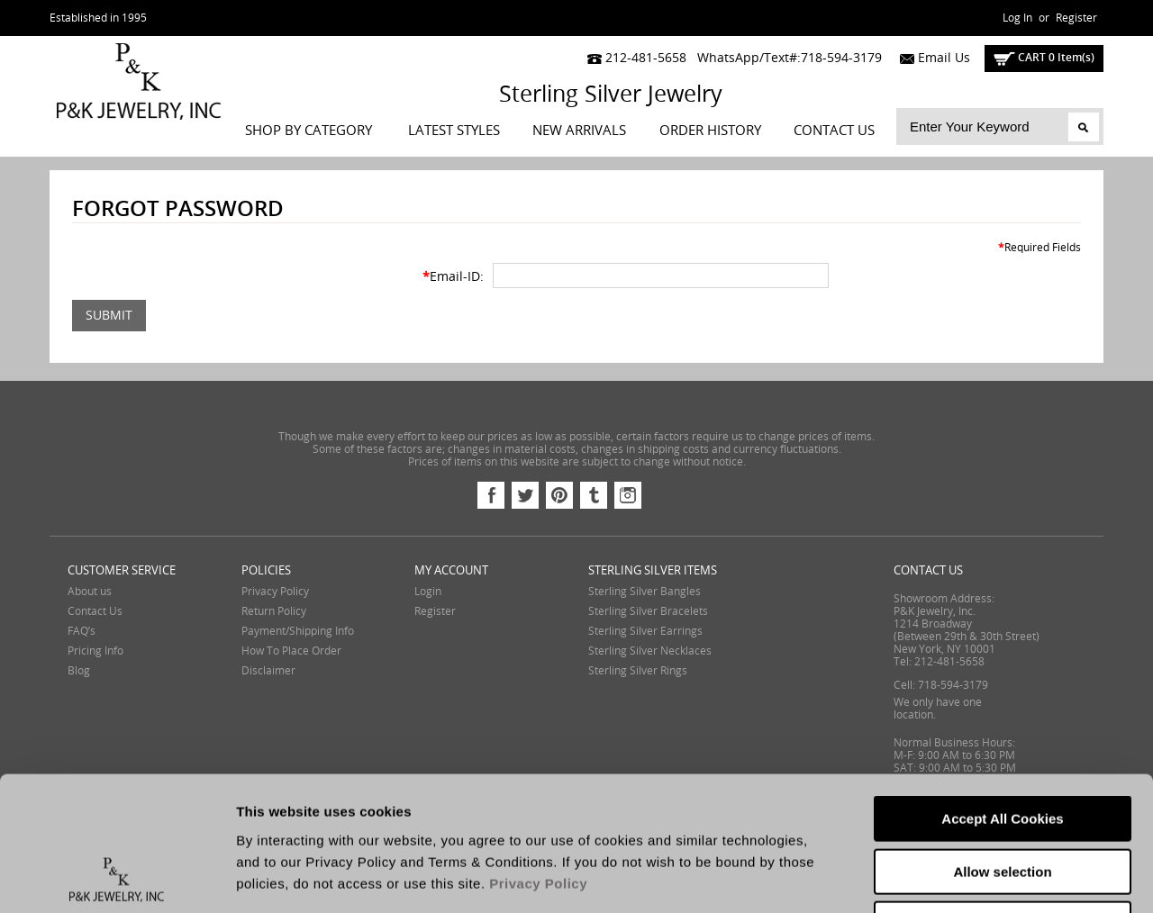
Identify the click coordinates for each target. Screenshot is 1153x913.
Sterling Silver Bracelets (648, 611)
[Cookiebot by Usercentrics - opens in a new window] (116, 877)
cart (1044, 58)
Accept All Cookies (1002, 693)
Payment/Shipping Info (297, 631)
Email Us (930, 58)
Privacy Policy (275, 591)
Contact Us (834, 130)
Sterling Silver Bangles (644, 591)
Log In (1017, 18)
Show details (945, 877)
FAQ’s (81, 631)
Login (427, 591)
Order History (710, 130)
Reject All (1002, 798)
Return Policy (273, 611)
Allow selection (1002, 746)
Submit (109, 315)
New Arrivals (579, 130)
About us (90, 591)
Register (1076, 18)
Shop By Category (308, 130)
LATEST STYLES (454, 130)
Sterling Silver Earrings (645, 631)
